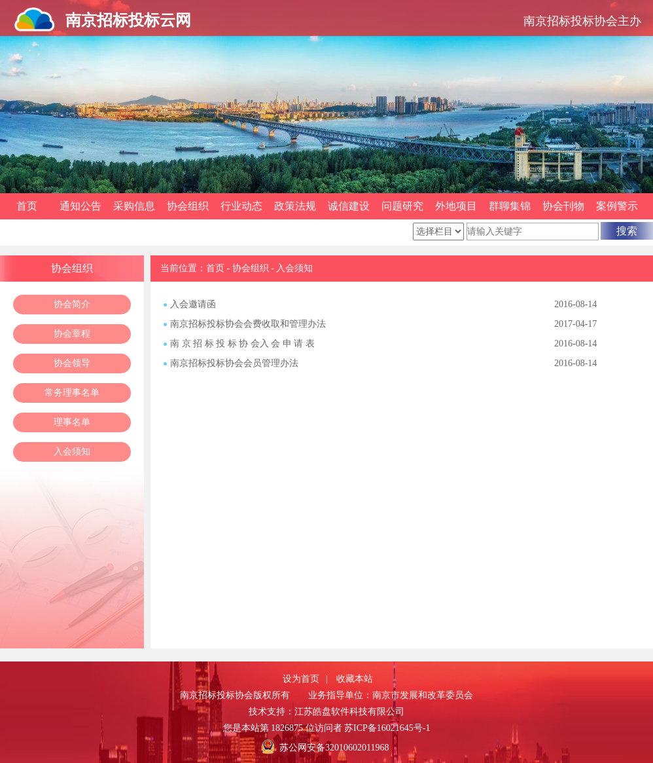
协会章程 (72, 334)
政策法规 (295, 206)
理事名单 (72, 422)
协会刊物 (563, 206)
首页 (26, 206)
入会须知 (72, 451)
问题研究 (402, 206)
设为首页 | (305, 679)
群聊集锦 (510, 206)
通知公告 (80, 206)
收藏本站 (354, 679)
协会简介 (72, 304)
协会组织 (188, 206)
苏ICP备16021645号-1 (387, 728)
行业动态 (241, 206)
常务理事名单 (71, 393)
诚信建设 (349, 206)
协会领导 (72, 363)
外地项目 (456, 206)
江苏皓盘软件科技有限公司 (349, 711)
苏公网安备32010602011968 (334, 748)
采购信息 (134, 206)
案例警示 (617, 206)
